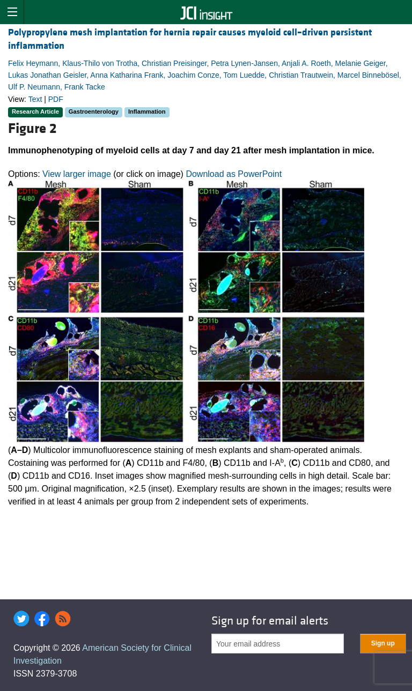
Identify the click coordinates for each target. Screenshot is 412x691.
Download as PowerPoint (234, 174)
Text (35, 99)
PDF (55, 99)
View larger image (76, 174)
